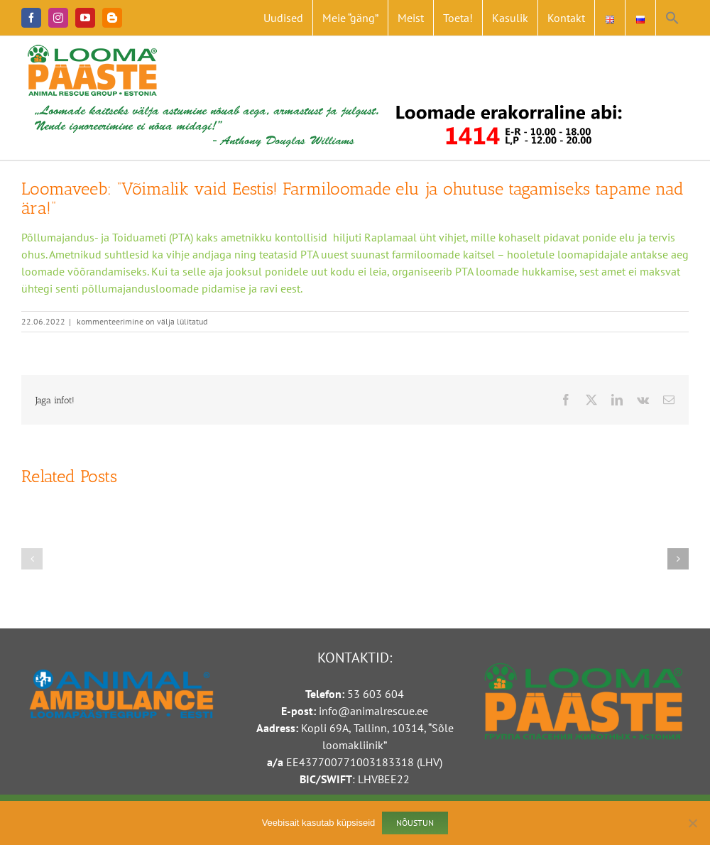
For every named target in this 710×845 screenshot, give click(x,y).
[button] (672, 18)
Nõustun (415, 822)
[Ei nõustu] (692, 823)
